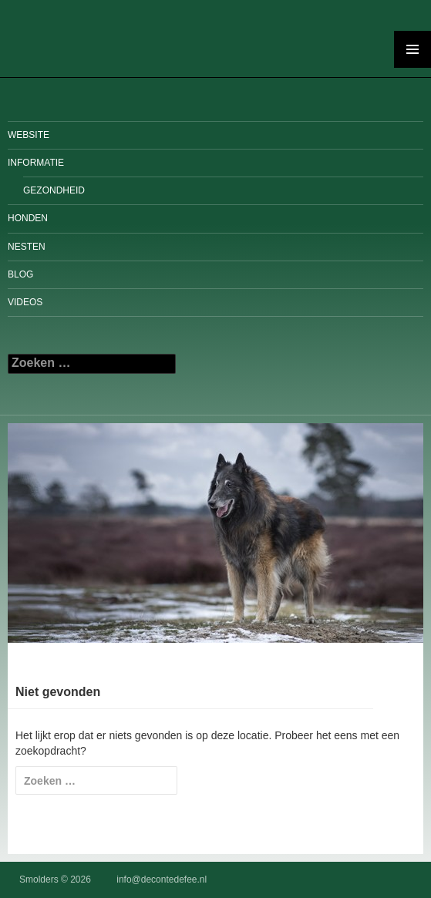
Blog (20, 274)
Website (28, 134)
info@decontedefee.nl (161, 879)
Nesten (26, 246)
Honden (28, 218)
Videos (25, 302)
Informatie (36, 162)
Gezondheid (54, 190)
